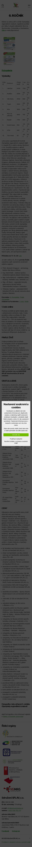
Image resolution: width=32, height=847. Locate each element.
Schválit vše (16, 435)
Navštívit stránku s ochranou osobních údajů (16, 442)
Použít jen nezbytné (16, 439)
